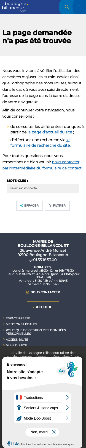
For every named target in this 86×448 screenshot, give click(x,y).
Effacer (31, 205)
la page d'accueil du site (50, 132)
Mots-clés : (17, 181)
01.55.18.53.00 (45, 260)
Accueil (44, 307)
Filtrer (59, 205)
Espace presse (18, 318)
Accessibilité (17, 339)
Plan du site (16, 345)
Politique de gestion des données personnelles (36, 331)
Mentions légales (21, 324)
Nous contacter (45, 292)
